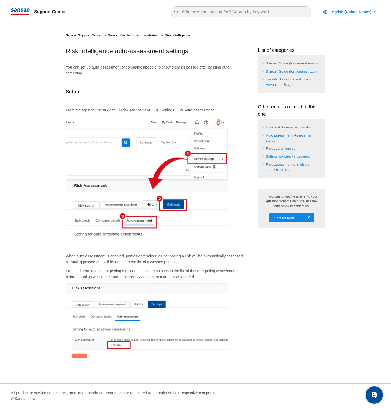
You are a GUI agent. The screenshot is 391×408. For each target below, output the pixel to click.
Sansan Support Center (84, 35)
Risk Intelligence (177, 35)
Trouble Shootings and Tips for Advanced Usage (290, 82)
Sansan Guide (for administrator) (133, 35)
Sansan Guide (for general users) (292, 63)
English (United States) (351, 12)
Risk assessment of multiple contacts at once (287, 167)
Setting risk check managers (288, 156)
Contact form (284, 218)
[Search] (244, 12)
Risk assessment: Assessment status (289, 138)
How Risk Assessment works (288, 127)
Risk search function (281, 149)
